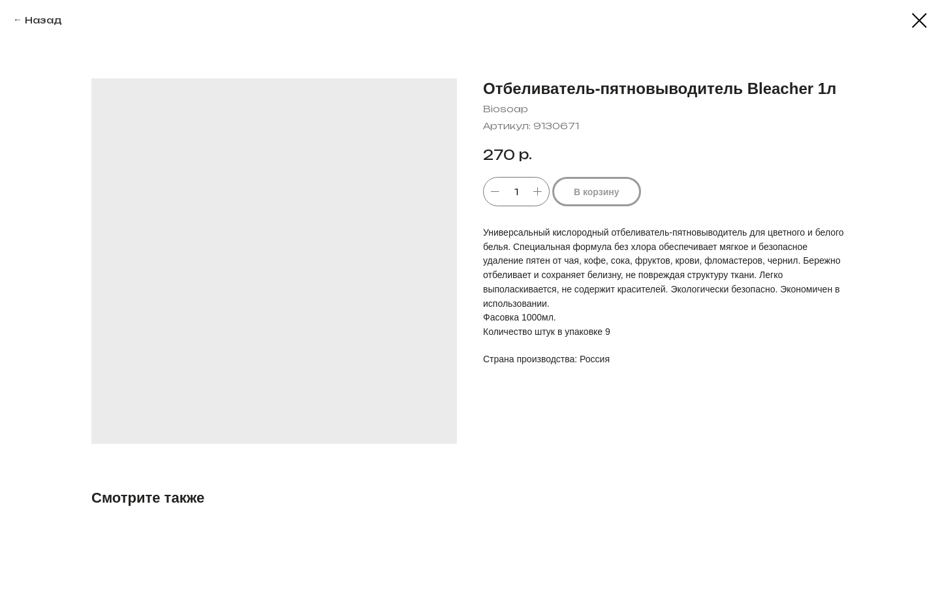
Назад (43, 19)
